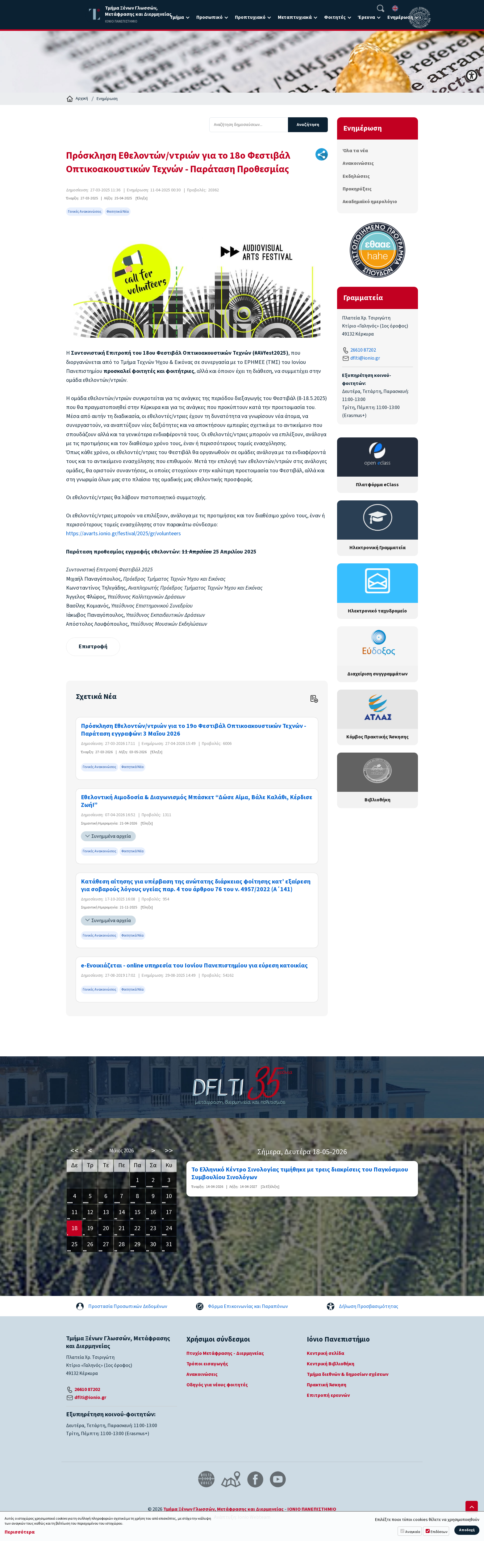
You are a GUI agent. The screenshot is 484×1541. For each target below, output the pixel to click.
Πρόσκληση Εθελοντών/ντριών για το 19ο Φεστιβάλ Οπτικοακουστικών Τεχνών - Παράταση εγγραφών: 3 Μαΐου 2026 (193, 730)
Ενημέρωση (400, 17)
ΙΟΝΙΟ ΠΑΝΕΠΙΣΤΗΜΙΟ (311, 1509)
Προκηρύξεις (357, 189)
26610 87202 (363, 350)
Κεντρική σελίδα (325, 1353)
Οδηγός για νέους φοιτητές (217, 1384)
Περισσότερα (20, 1532)
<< (74, 1151)
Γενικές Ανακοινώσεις (85, 211)
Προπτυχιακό (250, 17)
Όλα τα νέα (355, 150)
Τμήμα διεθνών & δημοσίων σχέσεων (347, 1374)
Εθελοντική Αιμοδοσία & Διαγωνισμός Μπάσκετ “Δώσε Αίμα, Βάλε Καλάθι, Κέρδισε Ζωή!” (196, 801)
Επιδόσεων (439, 1532)
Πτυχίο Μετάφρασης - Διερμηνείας (225, 1353)
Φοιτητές (335, 17)
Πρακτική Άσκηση (326, 1384)
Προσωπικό (209, 17)
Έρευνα (366, 17)
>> (169, 1151)
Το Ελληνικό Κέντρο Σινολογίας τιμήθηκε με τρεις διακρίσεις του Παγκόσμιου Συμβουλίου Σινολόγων (299, 1173)
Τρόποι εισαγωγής (207, 1363)
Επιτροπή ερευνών (328, 1395)
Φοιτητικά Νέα (117, 211)
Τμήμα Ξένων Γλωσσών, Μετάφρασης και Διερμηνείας (223, 1509)
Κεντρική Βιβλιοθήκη (330, 1363)
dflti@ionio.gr (365, 358)
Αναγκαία (412, 1532)
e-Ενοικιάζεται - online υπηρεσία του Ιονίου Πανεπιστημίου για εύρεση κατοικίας (194, 966)
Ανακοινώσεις (358, 163)
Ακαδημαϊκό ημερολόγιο (370, 201)
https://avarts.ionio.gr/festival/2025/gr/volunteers (123, 533)
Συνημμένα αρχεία (111, 836)
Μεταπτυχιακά (295, 17)
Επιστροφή (93, 646)
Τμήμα (177, 17)
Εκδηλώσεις (356, 176)
